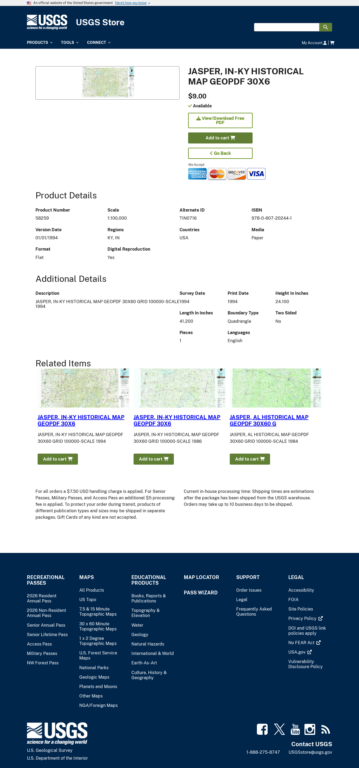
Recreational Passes (45, 580)
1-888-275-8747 (263, 752)
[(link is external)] (303, 618)
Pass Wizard (201, 592)
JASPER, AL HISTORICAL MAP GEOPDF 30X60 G (269, 420)
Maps (86, 577)
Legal (296, 577)
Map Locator (201, 577)
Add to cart (220, 138)
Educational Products (148, 580)
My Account (314, 42)
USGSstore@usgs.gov (310, 752)
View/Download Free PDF (220, 120)
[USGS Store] (179, 22)
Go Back (220, 153)
